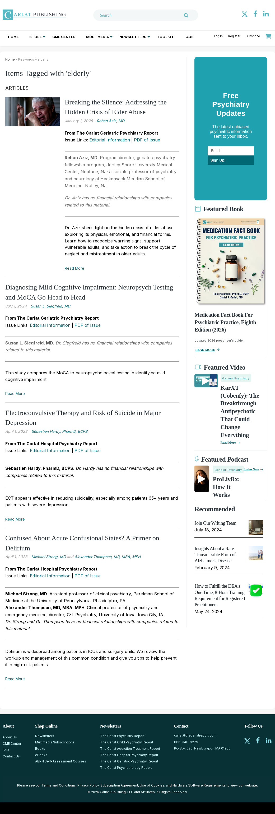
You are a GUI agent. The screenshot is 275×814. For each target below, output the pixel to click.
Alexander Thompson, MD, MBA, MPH (107, 556)
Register (234, 36)
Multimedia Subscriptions (54, 742)
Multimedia (97, 37)
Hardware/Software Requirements (199, 785)
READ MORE (205, 349)
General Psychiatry (235, 378)
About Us (10, 737)
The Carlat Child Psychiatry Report (126, 742)
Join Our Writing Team (215, 523)
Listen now (251, 469)
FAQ (6, 750)
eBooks (41, 755)
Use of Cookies (152, 785)
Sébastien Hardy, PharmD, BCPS (59, 431)
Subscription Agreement (119, 785)
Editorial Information (109, 139)
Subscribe (253, 36)
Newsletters (132, 37)
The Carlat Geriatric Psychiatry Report (129, 761)
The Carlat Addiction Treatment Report (130, 749)
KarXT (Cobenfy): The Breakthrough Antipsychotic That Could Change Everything (240, 411)
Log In (218, 36)
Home (13, 37)
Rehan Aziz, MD (110, 120)
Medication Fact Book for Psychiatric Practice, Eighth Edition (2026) (225, 322)
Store (35, 37)
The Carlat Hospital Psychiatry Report (129, 755)
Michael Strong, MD (48, 556)
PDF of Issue (147, 139)
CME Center (64, 37)
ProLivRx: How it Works (226, 487)
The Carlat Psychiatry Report (122, 736)
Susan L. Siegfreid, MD (50, 306)
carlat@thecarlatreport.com (195, 735)
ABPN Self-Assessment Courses (60, 761)
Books (40, 749)
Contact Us (11, 756)
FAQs (189, 37)
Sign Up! (218, 160)
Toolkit (165, 37)
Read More (74, 268)
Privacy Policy (88, 785)
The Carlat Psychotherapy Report (126, 768)
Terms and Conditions (58, 785)
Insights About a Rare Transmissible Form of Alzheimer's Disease (215, 555)
